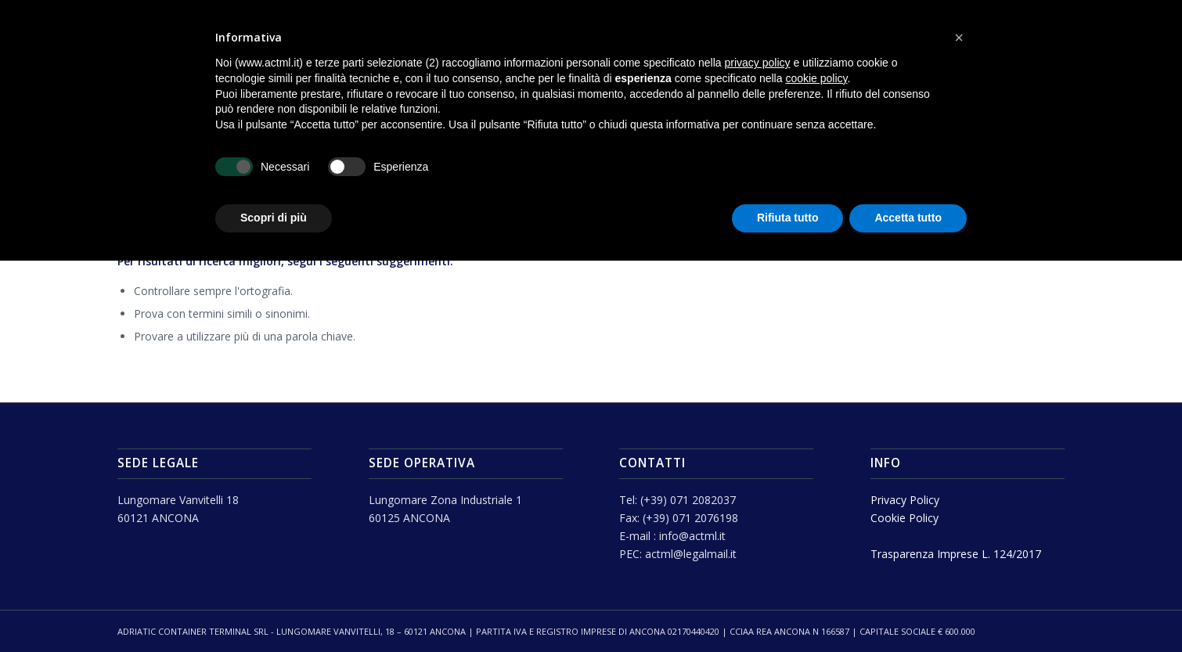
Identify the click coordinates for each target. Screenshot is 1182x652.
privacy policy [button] (758, 62)
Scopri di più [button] (273, 217)
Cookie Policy (904, 517)
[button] (958, 37)
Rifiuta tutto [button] (788, 217)
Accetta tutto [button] (908, 217)
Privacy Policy (904, 499)
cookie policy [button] (816, 78)
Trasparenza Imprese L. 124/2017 (955, 553)
